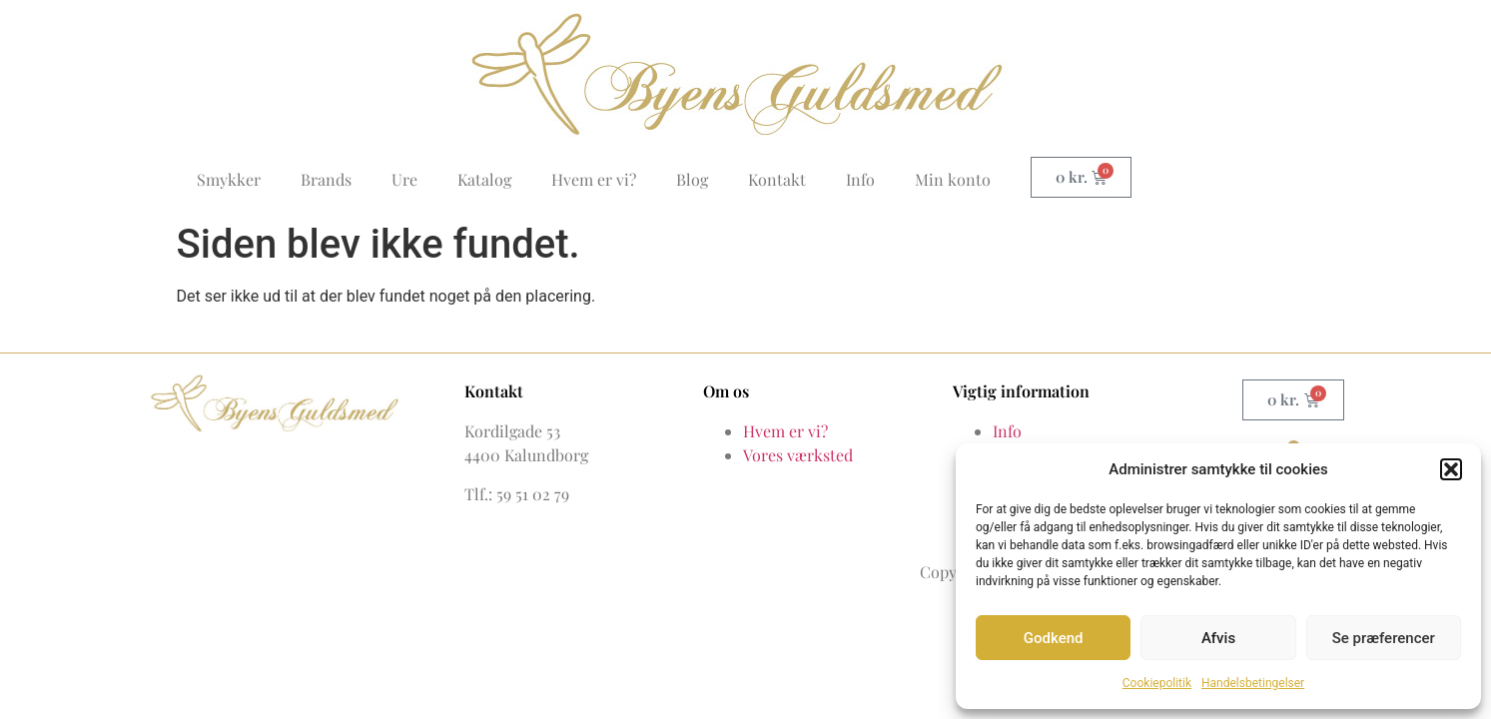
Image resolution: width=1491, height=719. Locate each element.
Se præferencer (1383, 638)
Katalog (484, 179)
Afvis (1218, 638)
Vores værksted (798, 454)
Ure (404, 179)
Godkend (1054, 638)
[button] (1451, 469)
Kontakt (777, 179)
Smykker (229, 179)
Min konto (953, 179)
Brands (326, 179)
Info (860, 179)
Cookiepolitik (1156, 683)
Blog (692, 179)
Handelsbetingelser (1252, 683)
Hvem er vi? (593, 179)
